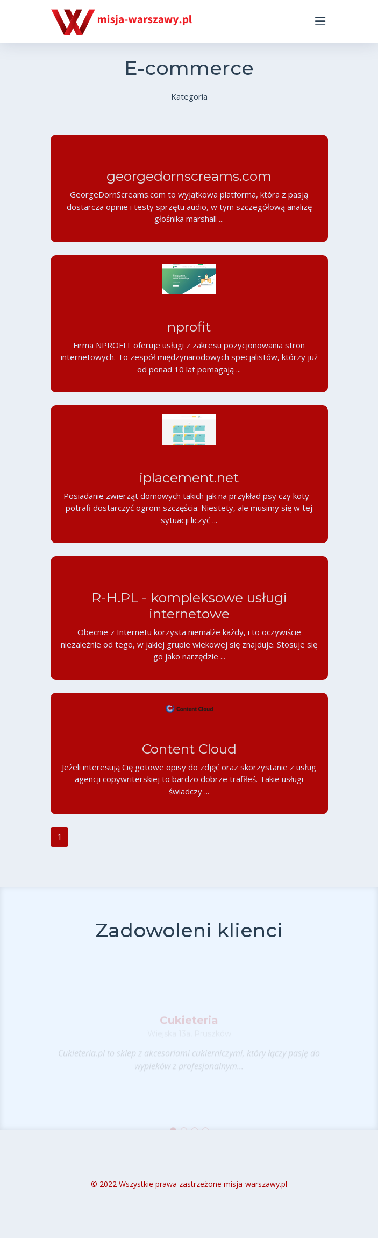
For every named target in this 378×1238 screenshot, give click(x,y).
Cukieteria (189, 1026)
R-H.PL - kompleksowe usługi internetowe (189, 609)
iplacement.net (189, 481)
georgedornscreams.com (189, 180)
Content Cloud (189, 752)
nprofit (189, 331)
